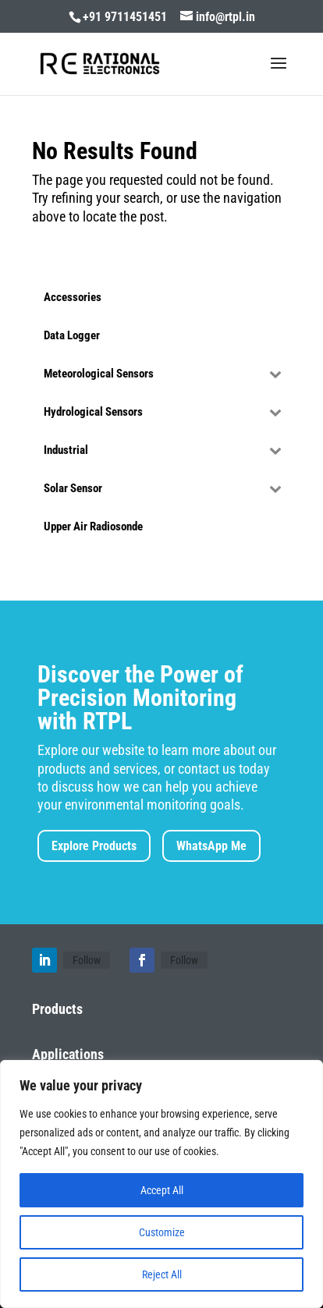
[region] (161, 1184)
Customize (162, 1232)
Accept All (161, 1190)
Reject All (162, 1274)
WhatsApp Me (211, 845)
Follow (87, 960)
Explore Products (94, 845)
